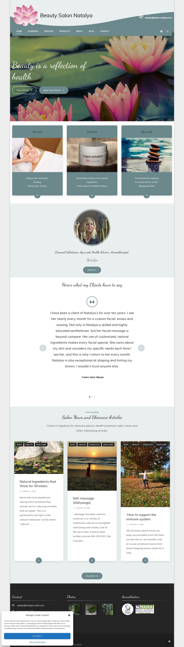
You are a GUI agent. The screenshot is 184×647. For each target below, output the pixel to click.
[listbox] (92, 345)
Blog (91, 31)
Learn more (142, 193)
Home (19, 31)
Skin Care (41, 442)
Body (19, 442)
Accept (37, 636)
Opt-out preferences (37, 642)
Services (48, 31)
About (79, 31)
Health (29, 442)
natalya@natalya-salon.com (30, 602)
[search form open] (167, 31)
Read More (34, 558)
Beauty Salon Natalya (66, 15)
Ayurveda (33, 31)
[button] (69, 615)
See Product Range (86, 193)
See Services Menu (31, 193)
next (141, 345)
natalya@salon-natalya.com (158, 17)
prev (42, 345)
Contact (104, 31)
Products (64, 31)
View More (90, 573)
